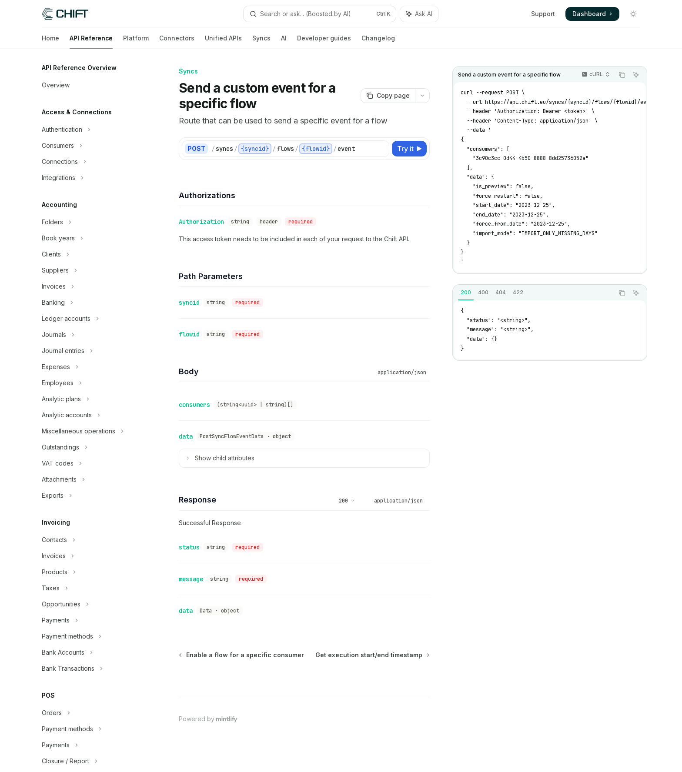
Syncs (261, 41)
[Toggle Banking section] (90, 302)
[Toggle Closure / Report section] (90, 761)
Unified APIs (223, 41)
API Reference (91, 41)
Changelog (378, 41)
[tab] (466, 292)
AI (284, 41)
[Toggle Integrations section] (90, 178)
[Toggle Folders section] (90, 222)
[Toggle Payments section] (90, 620)
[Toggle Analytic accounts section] (90, 415)
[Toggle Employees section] (90, 383)
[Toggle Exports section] (90, 495)
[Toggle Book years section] (90, 238)
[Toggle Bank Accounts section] (90, 652)
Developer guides (324, 41)
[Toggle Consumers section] (90, 145)
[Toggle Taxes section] (90, 588)
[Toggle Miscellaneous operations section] (90, 431)
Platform (136, 41)
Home (50, 41)
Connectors (176, 41)
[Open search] (320, 14)
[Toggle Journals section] (90, 335)
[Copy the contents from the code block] (622, 74)
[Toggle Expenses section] (90, 367)
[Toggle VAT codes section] (90, 463)
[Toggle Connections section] (90, 162)
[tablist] (533, 293)
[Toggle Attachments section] (90, 479)
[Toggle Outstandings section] (90, 447)
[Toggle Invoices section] (90, 286)
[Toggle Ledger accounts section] (90, 318)
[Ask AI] (636, 74)
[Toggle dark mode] (633, 14)
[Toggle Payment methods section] (90, 636)
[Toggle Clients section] (90, 254)
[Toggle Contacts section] (90, 540)
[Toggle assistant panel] (419, 14)
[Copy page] (388, 95)
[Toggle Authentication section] (90, 129)
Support (543, 13)
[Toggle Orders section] (90, 713)
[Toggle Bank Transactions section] (90, 668)
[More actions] (422, 95)
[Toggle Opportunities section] (90, 604)
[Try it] (409, 148)
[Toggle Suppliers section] (90, 270)
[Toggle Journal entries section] (90, 351)
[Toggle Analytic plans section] (90, 399)
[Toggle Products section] (90, 572)
